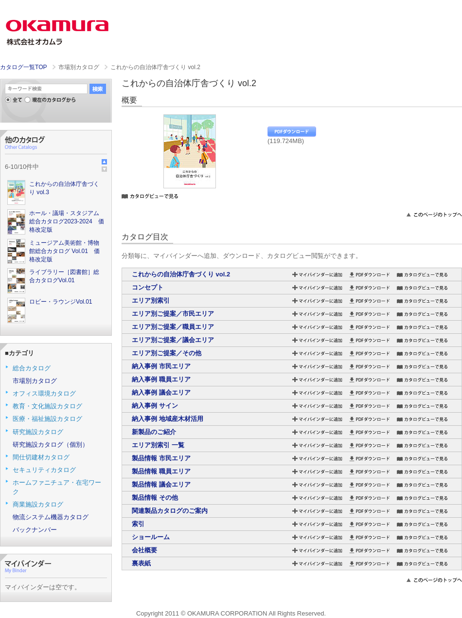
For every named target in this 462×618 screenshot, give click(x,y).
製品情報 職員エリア (161, 471)
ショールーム (151, 537)
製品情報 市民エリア (161, 458)
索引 (138, 523)
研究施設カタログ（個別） (51, 444)
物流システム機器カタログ (51, 517)
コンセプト (147, 287)
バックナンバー (35, 529)
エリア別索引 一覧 (158, 445)
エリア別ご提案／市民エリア (173, 313)
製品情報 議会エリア (161, 484)
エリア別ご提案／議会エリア (173, 340)
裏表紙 (141, 563)
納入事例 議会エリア (161, 392)
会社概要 (144, 550)
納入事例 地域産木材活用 (167, 418)
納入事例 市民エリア (161, 366)
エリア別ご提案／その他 (166, 353)
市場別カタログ (35, 380)
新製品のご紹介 (154, 432)
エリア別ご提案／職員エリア (173, 326)
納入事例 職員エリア (161, 379)
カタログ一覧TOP (23, 67)
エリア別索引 (151, 300)
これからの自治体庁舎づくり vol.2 (181, 274)
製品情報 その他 (155, 497)
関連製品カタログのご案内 (170, 510)
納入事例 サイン (155, 405)
